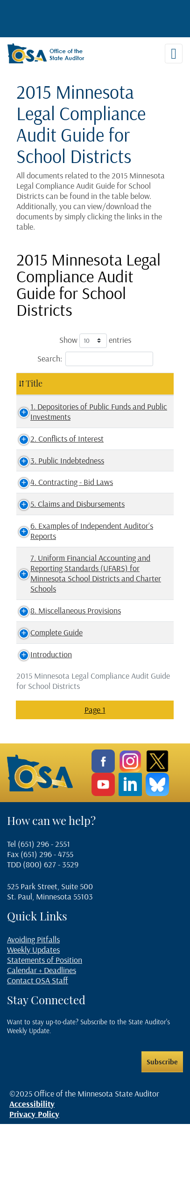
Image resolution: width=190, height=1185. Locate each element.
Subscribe (162, 1123)
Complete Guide (48, 693)
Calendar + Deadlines (41, 1031)
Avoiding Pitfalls (33, 1000)
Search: (95, 359)
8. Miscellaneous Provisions (49, 666)
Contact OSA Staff (37, 1041)
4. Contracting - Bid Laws (63, 492)
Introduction (42, 715)
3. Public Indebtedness (59, 470)
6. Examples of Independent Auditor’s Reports (58, 556)
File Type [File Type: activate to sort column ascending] (141, 383)
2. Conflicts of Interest (58, 448)
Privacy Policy (34, 1175)
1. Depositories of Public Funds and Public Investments (61, 416)
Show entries (95, 341)
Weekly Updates (33, 1010)
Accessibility (32, 1165)
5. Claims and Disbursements (46, 519)
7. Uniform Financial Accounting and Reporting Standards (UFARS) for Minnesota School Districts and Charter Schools (65, 614)
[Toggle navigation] (174, 53)
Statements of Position (44, 1020)
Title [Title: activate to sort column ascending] (34, 383)
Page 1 (95, 771)
